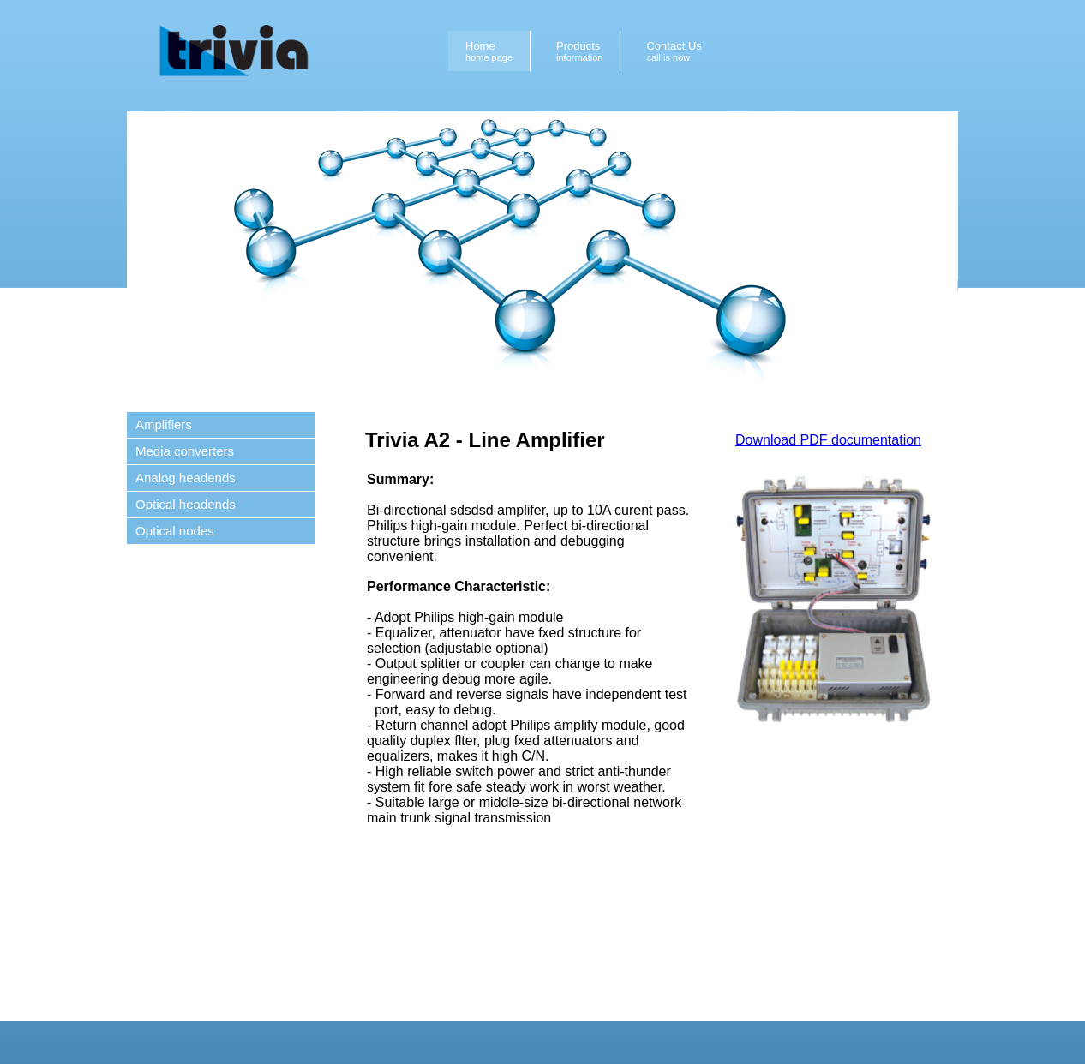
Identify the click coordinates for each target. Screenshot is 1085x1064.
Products (579, 51)
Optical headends (185, 504)
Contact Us (673, 51)
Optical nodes (174, 530)
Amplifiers (163, 424)
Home (489, 51)
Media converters (184, 451)
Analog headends (185, 477)
